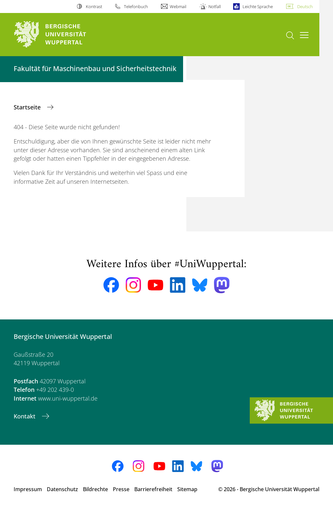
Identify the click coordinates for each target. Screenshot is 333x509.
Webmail (178, 6)
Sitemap (187, 489)
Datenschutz (62, 489)
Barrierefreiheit (153, 489)
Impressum (28, 489)
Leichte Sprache (258, 6)
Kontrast (94, 6)
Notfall (214, 6)
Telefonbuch (136, 6)
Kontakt (25, 416)
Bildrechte (95, 489)
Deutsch (305, 6)
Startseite (28, 107)
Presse (121, 489)
